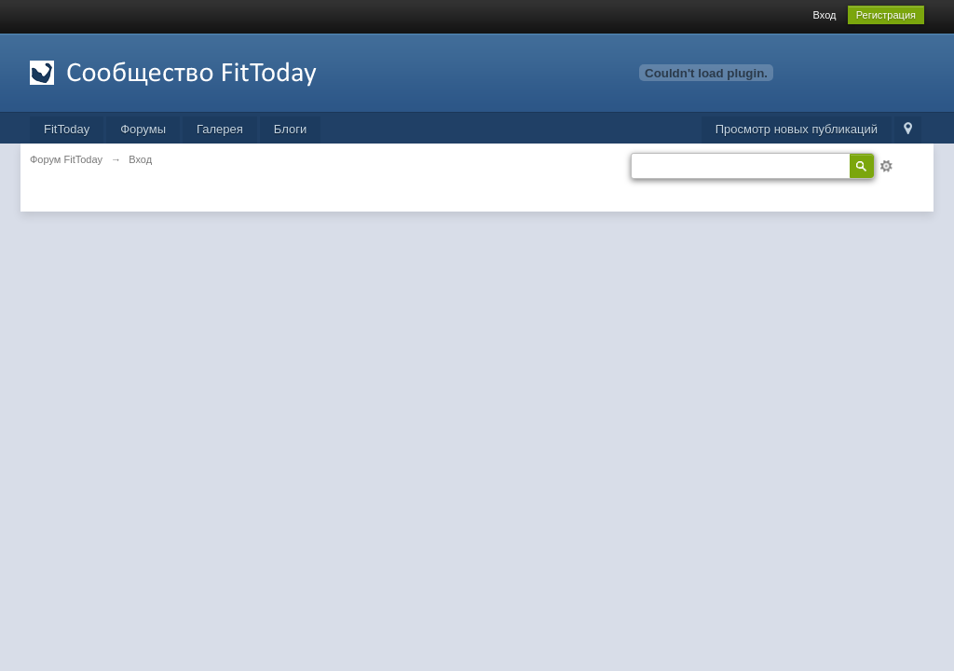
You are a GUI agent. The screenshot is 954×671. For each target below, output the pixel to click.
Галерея (220, 129)
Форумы (143, 129)
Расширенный (886, 165)
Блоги (290, 129)
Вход (825, 15)
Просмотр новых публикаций (797, 129)
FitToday (66, 129)
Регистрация (886, 15)
